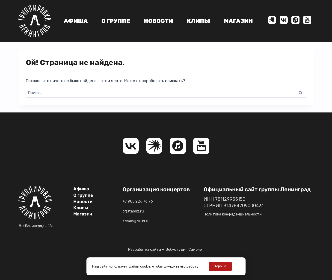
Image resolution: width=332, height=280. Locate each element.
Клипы (198, 21)
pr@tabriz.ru (138, 210)
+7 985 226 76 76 (144, 200)
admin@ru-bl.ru (143, 220)
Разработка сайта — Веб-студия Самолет (166, 249)
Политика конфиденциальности (239, 214)
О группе (115, 21)
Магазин (238, 21)
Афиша (76, 21)
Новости (158, 21)
